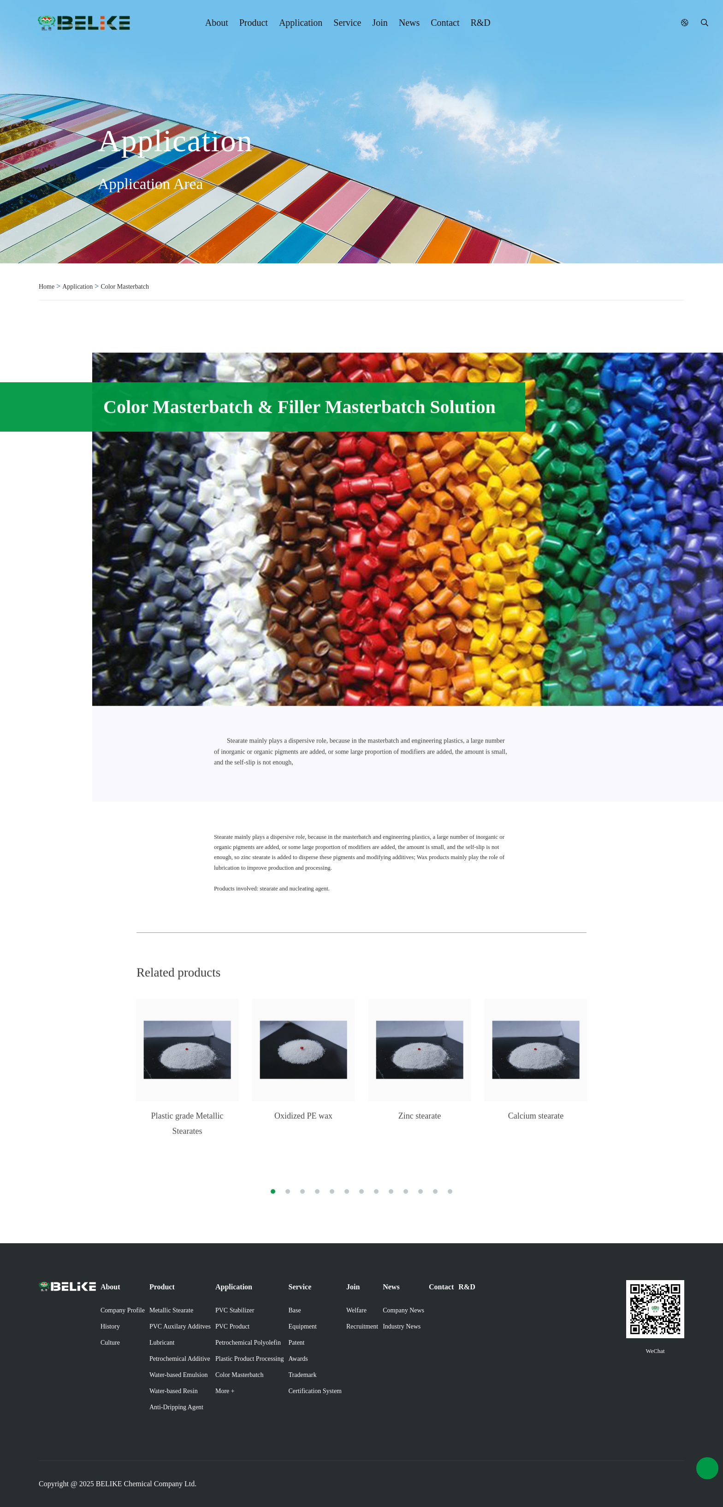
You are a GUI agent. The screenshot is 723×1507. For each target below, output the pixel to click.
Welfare (356, 1310)
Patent (297, 1342)
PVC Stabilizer (234, 1310)
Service (347, 23)
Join (379, 23)
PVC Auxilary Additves (180, 1326)
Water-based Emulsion (178, 1374)
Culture (110, 1342)
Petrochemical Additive (179, 1358)
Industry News (402, 1326)
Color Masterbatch (125, 286)
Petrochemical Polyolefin (248, 1342)
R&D (480, 23)
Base (295, 1310)
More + (225, 1391)
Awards (298, 1358)
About (216, 23)
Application (300, 23)
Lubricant (161, 1342)
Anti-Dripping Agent (176, 1407)
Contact (445, 23)
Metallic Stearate (171, 1310)
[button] (273, 1185)
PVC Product (232, 1326)
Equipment (303, 1326)
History (110, 1326)
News (409, 23)
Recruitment (362, 1326)
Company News (403, 1310)
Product (253, 23)
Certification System (315, 1391)
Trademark (303, 1374)
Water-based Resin (173, 1391)
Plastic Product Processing (249, 1358)
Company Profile (123, 1310)
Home (46, 286)
